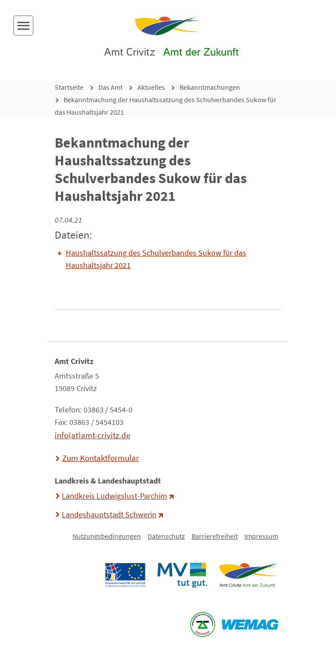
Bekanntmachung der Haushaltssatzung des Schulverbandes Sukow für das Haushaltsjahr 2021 (165, 105)
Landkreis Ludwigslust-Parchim (114, 496)
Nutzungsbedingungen (106, 536)
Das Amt (110, 87)
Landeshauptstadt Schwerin (109, 515)
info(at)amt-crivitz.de (92, 435)
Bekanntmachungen (210, 87)
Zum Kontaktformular (100, 457)
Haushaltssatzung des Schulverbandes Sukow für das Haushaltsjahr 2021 (156, 259)
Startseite (69, 87)
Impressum (261, 536)
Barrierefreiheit (215, 536)
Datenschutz (166, 536)
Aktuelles (151, 87)
